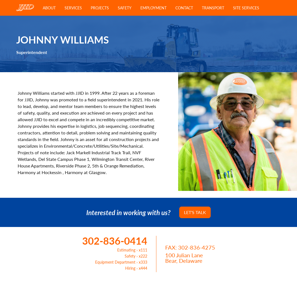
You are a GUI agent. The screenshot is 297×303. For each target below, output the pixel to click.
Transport (213, 7)
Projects (100, 7)
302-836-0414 (114, 241)
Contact (184, 7)
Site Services (246, 7)
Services (73, 7)
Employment (153, 7)
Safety (125, 7)
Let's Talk (195, 212)
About (49, 7)
